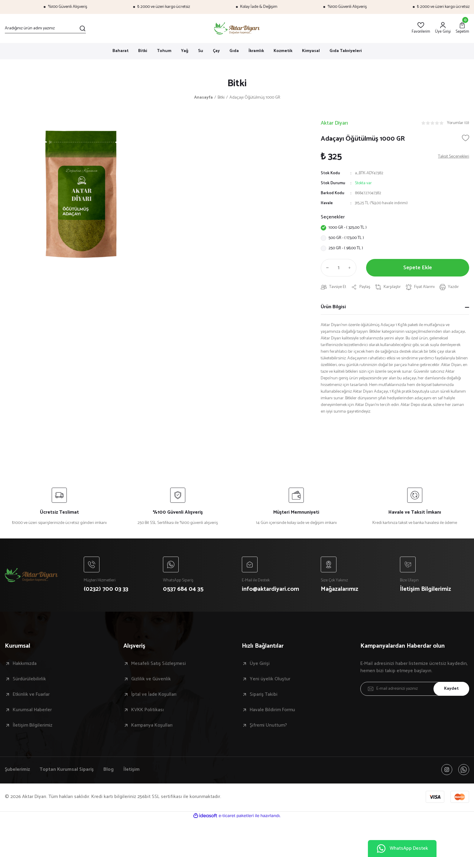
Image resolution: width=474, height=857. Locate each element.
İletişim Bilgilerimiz (32, 725)
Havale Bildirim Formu (272, 710)
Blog (108, 769)
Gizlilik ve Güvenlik (151, 679)
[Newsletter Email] (414, 689)
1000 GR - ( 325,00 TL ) (348, 227)
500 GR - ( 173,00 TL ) (346, 238)
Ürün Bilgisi (333, 307)
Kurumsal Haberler (32, 710)
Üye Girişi (260, 663)
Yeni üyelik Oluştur (270, 679)
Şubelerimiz (17, 769)
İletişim (131, 769)
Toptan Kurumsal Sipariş (67, 769)
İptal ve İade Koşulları (154, 694)
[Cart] (462, 28)
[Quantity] (338, 267)
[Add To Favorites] (465, 138)
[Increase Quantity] (351, 267)
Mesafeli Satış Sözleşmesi (158, 663)
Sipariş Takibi (264, 694)
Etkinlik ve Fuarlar (31, 694)
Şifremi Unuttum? (268, 725)
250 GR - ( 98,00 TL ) (346, 248)
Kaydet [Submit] (451, 688)
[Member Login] (443, 28)
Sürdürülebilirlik (29, 679)
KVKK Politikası (147, 710)
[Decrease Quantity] (326, 267)
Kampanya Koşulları (152, 725)
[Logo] (237, 28)
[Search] (45, 28)
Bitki (237, 83)
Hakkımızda (25, 663)
